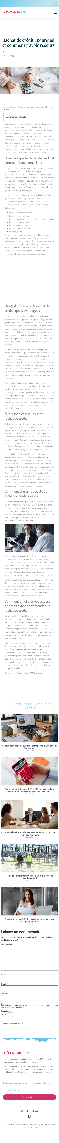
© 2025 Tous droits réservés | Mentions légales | (24, 1125)
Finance (13, 107)
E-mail (4, 984)
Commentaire (7, 945)
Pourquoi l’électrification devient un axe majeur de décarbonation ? (29, 877)
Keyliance (23, 244)
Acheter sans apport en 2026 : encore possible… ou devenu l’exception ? (29, 747)
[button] (55, 4)
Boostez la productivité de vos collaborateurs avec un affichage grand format (29, 920)
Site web (4, 993)
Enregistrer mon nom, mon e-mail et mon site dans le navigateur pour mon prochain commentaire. (29, 1006)
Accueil (6, 107)
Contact (36, 1127)
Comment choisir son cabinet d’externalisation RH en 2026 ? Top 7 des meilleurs (29, 833)
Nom (3, 975)
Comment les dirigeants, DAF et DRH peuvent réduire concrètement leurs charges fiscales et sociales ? (29, 790)
